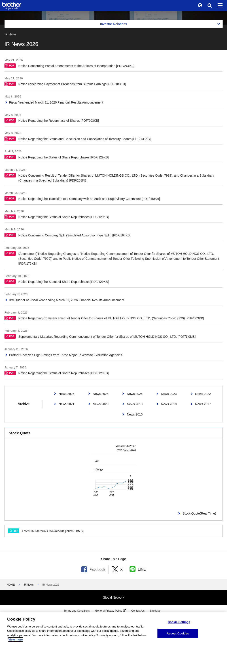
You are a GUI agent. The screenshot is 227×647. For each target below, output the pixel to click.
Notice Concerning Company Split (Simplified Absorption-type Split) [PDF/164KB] (67, 235)
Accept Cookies (178, 633)
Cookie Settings (179, 622)
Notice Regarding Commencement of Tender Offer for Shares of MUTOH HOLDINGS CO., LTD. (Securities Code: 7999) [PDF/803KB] (104, 318)
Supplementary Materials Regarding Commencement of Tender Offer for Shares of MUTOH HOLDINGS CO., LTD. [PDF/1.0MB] (100, 336)
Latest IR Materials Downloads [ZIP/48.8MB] (45, 531)
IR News (28, 584)
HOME (11, 584)
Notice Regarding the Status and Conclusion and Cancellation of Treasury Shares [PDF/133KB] (77, 138)
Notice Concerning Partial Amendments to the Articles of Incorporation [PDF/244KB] (69, 65)
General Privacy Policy (108, 610)
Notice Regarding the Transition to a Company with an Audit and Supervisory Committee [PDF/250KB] (82, 198)
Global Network (113, 597)
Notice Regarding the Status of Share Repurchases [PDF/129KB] (56, 157)
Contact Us (137, 610)
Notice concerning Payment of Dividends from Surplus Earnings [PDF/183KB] (65, 84)
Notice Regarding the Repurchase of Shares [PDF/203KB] (51, 120)
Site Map (155, 610)
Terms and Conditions (77, 610)
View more (15, 639)
